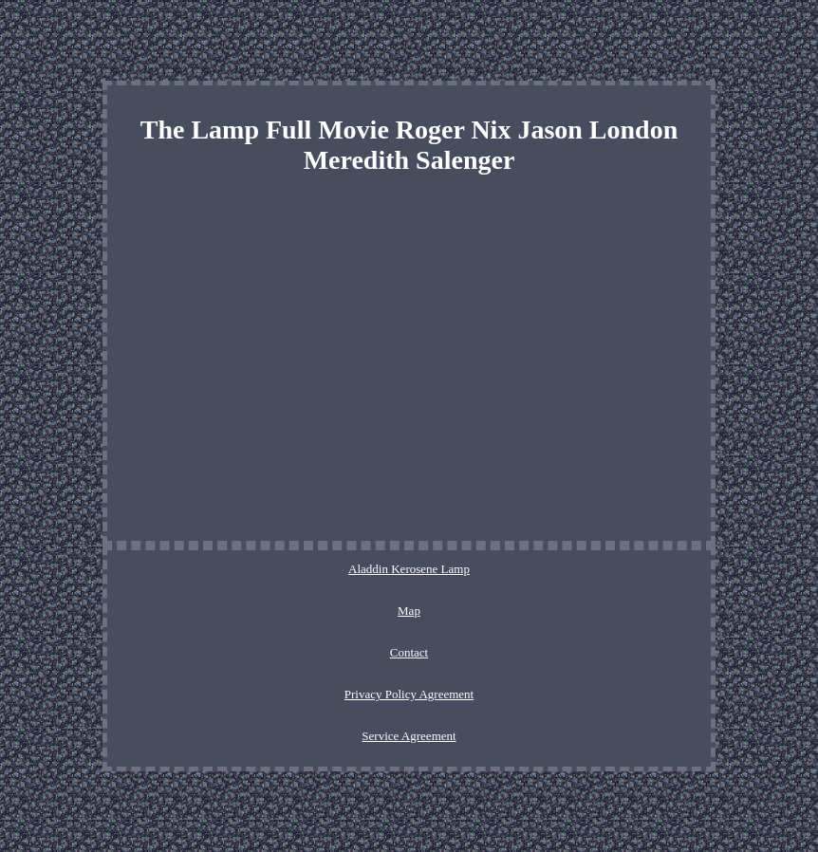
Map (409, 610)
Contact (409, 652)
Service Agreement (408, 736)
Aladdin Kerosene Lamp (409, 569)
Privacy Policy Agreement (409, 694)
